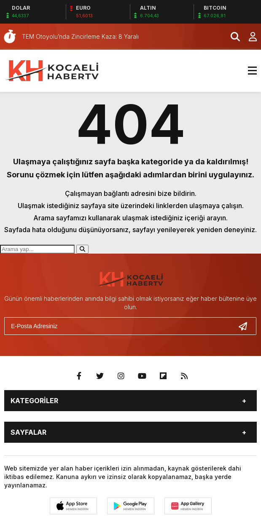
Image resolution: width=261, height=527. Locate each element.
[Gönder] (246, 326)
